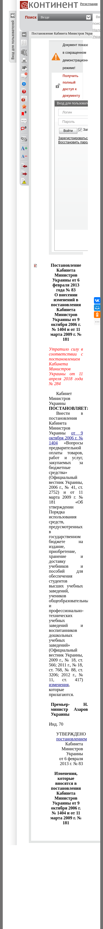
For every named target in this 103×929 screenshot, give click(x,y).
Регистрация (89, 4)
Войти (68, 131)
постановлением (71, 739)
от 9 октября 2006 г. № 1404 (66, 438)
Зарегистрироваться (73, 138)
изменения (59, 684)
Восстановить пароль (74, 142)
